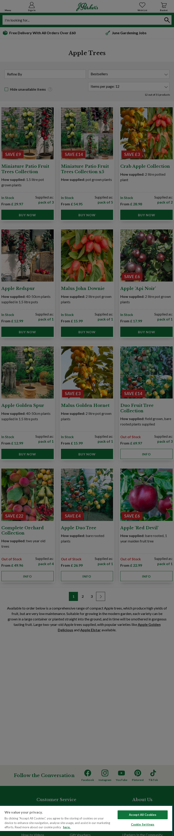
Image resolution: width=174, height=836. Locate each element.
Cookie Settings (143, 824)
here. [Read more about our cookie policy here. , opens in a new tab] (66, 827)
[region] (86, 820)
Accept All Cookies (142, 815)
